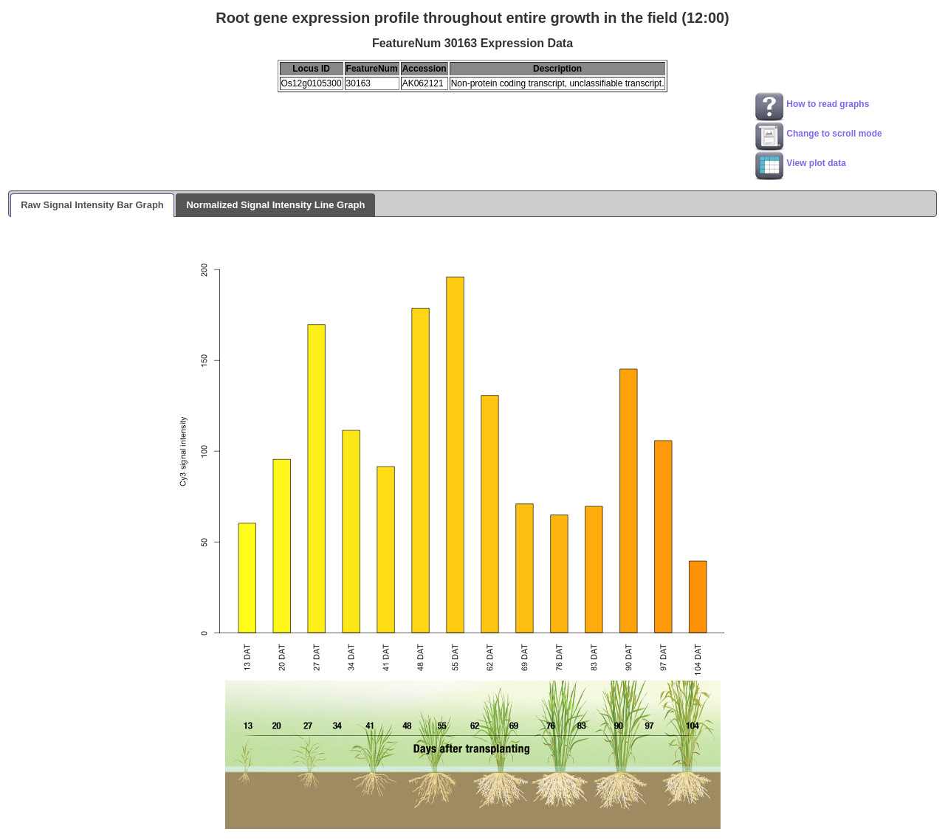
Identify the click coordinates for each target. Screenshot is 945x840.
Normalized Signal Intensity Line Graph (275, 204)
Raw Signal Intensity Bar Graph (92, 204)
